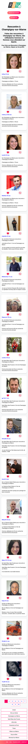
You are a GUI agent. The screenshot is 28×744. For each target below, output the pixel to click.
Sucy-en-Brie (14, 734)
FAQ (7, 742)
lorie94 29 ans (5, 155)
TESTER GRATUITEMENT (14, 12)
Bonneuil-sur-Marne (14, 737)
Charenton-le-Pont (14, 725)
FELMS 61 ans (5, 641)
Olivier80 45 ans (6, 438)
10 (18, 704)
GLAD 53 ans (5, 479)
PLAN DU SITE (16, 742)
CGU (10, 742)
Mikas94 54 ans (6, 519)
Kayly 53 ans (5, 600)
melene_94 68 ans (7, 114)
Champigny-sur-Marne (14, 716)
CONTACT (24, 742)
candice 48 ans (6, 357)
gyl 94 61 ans (5, 398)
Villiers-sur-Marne (14, 731)
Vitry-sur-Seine (14, 713)
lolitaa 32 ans (5, 74)
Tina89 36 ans (5, 681)
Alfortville (14, 722)
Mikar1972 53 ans (6, 560)
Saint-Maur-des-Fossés (14, 719)
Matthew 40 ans (6, 195)
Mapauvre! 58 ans (6, 317)
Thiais (14, 728)
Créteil (14, 710)
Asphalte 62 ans (6, 236)
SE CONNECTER (14, 17)
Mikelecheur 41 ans (7, 276)
